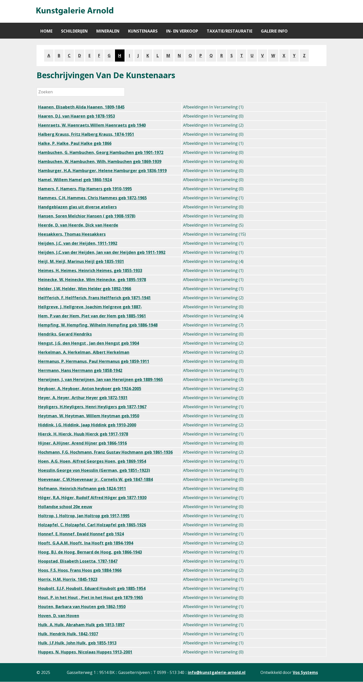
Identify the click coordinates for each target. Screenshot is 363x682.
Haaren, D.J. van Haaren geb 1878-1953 (76, 116)
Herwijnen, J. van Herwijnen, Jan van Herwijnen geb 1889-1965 (100, 379)
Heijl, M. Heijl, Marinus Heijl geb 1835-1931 (81, 261)
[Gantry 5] (74, 11)
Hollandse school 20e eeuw (65, 506)
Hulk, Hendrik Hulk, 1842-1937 (68, 634)
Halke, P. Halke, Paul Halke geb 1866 (74, 143)
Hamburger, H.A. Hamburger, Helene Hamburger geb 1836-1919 (102, 170)
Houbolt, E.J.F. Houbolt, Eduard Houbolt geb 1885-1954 (91, 588)
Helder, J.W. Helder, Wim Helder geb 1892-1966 (84, 288)
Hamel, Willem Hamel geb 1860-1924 (75, 179)
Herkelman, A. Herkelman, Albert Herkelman (83, 352)
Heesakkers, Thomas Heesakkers (72, 234)
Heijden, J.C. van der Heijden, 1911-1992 (77, 243)
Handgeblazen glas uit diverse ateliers (77, 207)
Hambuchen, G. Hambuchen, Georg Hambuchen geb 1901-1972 (100, 152)
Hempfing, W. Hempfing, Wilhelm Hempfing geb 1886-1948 (98, 325)
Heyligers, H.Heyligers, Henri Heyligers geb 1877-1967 (92, 407)
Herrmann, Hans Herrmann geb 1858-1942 (80, 370)
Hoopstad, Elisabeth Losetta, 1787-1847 (77, 561)
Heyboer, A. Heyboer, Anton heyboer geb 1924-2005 (89, 388)
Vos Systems (305, 672)
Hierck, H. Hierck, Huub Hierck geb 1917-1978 (83, 434)
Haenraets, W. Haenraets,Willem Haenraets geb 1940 (92, 125)
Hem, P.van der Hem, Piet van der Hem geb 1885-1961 (92, 316)
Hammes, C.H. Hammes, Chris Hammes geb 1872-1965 (92, 198)
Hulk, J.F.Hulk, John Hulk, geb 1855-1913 (77, 643)
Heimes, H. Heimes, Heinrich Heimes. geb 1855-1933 (90, 270)
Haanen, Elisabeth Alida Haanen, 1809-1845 (81, 107)
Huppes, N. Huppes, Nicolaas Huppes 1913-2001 (85, 652)
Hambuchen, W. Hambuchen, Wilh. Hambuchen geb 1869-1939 (99, 161)
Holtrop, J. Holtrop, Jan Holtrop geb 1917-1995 (84, 516)
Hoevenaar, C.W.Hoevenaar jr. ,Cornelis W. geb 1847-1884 (95, 479)
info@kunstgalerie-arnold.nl (217, 672)
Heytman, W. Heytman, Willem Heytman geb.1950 (88, 416)
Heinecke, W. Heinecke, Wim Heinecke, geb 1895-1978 (92, 279)
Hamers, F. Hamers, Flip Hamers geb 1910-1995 (85, 189)
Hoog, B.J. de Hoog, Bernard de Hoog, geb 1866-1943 (90, 552)
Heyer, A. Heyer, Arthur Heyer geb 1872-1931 (83, 397)
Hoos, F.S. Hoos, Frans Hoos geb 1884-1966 (80, 570)
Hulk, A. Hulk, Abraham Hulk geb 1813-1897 (81, 625)
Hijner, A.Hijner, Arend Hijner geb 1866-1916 (82, 443)
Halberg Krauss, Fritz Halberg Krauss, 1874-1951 (86, 134)
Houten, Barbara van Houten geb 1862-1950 (82, 606)
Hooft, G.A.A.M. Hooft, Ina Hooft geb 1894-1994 (85, 543)
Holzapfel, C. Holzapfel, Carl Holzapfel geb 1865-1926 (92, 525)
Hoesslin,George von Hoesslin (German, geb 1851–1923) (94, 470)
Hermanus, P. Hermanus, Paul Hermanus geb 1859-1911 (93, 361)
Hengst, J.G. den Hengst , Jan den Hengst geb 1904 (88, 343)
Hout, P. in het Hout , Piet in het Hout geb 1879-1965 (90, 597)
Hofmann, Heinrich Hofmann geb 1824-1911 (82, 488)
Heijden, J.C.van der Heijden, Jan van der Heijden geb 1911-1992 (101, 252)
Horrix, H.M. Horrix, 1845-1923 (67, 579)
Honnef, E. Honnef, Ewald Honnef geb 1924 (81, 534)
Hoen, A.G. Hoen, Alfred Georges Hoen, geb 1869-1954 (92, 461)
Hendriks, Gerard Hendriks (65, 334)
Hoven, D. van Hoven (58, 615)
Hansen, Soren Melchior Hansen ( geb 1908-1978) (86, 216)
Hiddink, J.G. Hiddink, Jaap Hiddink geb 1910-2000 (87, 425)
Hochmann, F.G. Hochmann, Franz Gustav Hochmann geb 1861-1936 (105, 452)
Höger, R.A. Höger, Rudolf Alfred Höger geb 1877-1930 (92, 497)
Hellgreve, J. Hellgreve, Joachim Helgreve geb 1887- (90, 307)
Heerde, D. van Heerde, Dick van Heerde (78, 225)
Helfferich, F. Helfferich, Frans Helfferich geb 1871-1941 (94, 298)
